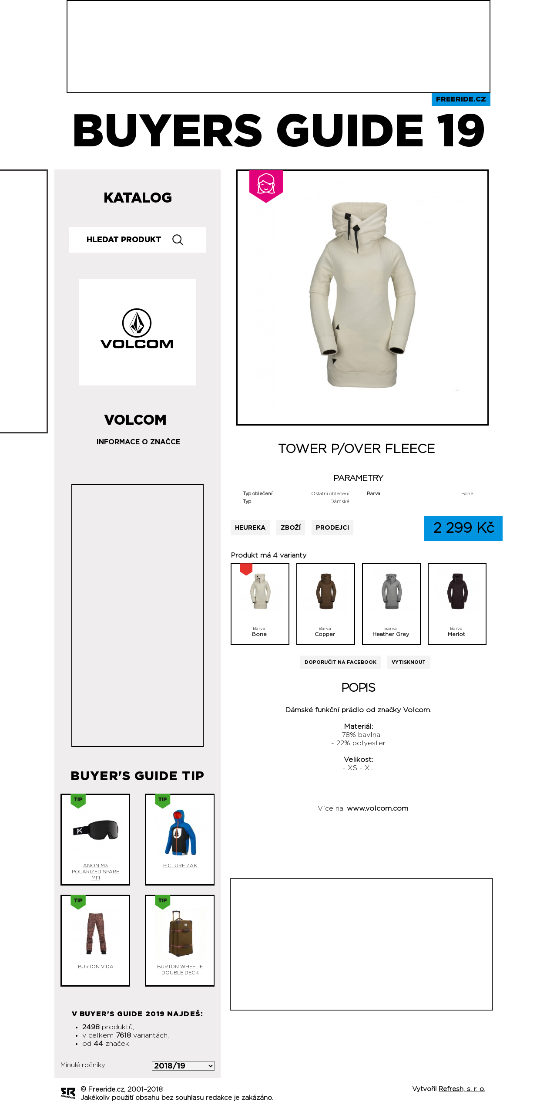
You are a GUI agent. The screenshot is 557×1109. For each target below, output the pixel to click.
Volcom (135, 416)
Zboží (291, 527)
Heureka (250, 527)
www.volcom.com (377, 808)
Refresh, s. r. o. (462, 1089)
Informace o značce (138, 442)
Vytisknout (409, 662)
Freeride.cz (461, 99)
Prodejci (332, 527)
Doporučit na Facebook (340, 662)
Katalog (138, 198)
